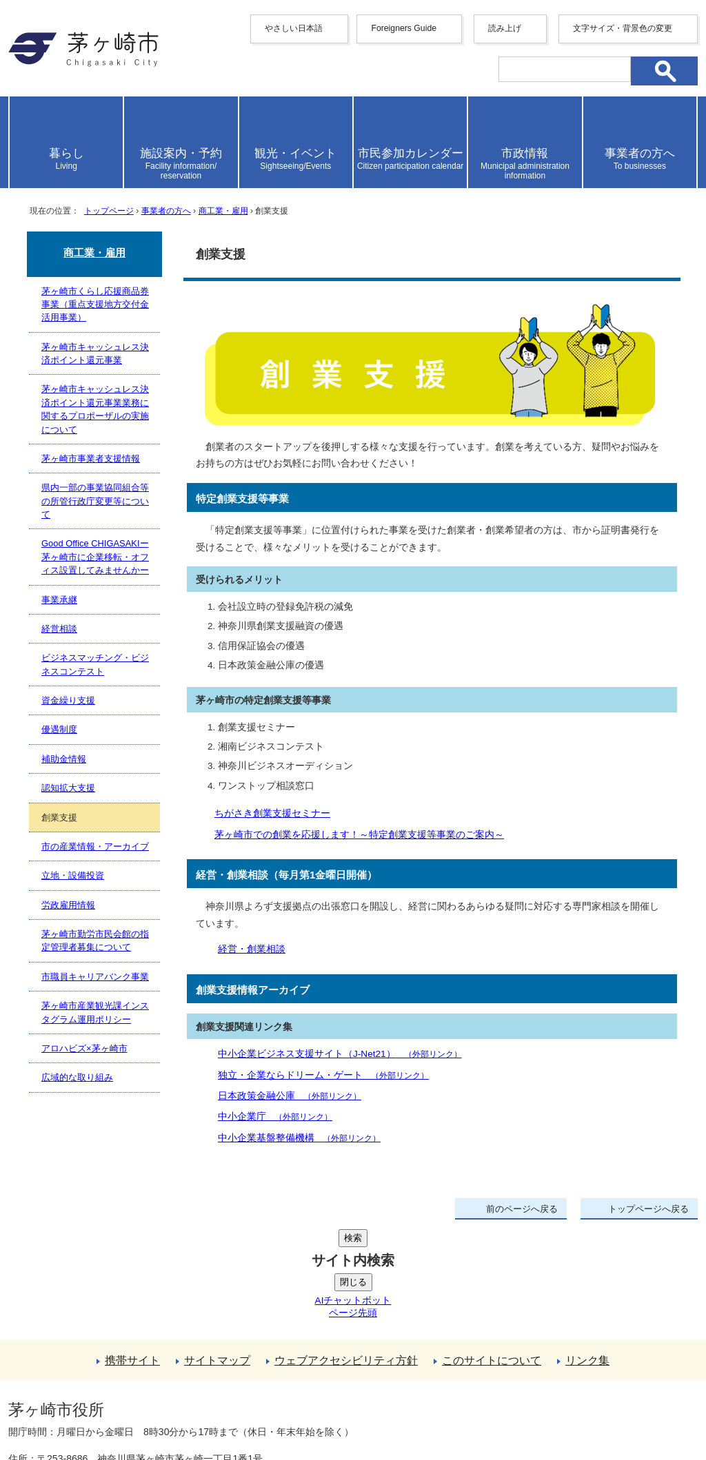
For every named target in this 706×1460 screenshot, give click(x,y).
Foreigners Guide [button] (403, 28)
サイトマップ (217, 1256)
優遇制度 (59, 729)
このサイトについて (491, 1256)
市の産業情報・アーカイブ (95, 846)
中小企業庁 (275, 1116)
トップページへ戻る (648, 1209)
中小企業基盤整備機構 (299, 1138)
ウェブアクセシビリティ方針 (346, 1256)
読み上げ (504, 28)
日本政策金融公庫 (289, 1096)
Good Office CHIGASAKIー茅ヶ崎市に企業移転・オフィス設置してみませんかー (95, 556)
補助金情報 (63, 759)
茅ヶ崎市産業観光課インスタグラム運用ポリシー (95, 1012)
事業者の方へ (166, 211)
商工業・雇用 (223, 211)
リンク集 (587, 1256)
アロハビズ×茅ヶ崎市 (84, 1048)
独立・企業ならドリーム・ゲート (323, 1075)
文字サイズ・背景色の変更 (622, 28)
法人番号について (175, 1380)
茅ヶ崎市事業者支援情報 (90, 458)
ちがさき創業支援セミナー (272, 813)
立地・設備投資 (72, 875)
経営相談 (59, 629)
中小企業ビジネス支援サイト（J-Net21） (340, 1054)
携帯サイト (132, 1256)
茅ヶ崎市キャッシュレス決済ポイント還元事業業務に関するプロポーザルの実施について (95, 409)
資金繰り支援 (68, 700)
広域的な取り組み (77, 1077)
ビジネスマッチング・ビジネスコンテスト (95, 664)
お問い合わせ (170, 1409)
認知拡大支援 (68, 788)
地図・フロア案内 (59, 1409)
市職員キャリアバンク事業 (95, 976)
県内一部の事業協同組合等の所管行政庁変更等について (95, 501)
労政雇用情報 (68, 905)
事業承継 (59, 600)
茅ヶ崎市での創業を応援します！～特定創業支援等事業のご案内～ (359, 835)
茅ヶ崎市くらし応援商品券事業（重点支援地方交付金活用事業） (95, 304)
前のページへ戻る (522, 1209)
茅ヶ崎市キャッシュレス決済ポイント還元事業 (95, 353)
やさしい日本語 (294, 28)
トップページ (109, 211)
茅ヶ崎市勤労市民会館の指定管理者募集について (95, 940)
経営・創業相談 (251, 949)
